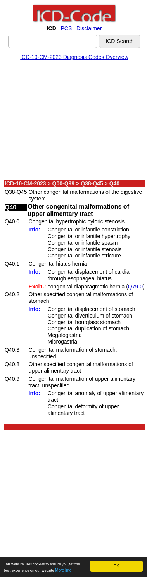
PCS (66, 28)
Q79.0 (135, 286)
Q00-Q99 (63, 183)
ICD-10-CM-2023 (25, 183)
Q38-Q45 (92, 183)
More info (63, 570)
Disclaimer (89, 28)
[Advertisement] (72, 121)
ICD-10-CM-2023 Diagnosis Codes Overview (74, 57)
